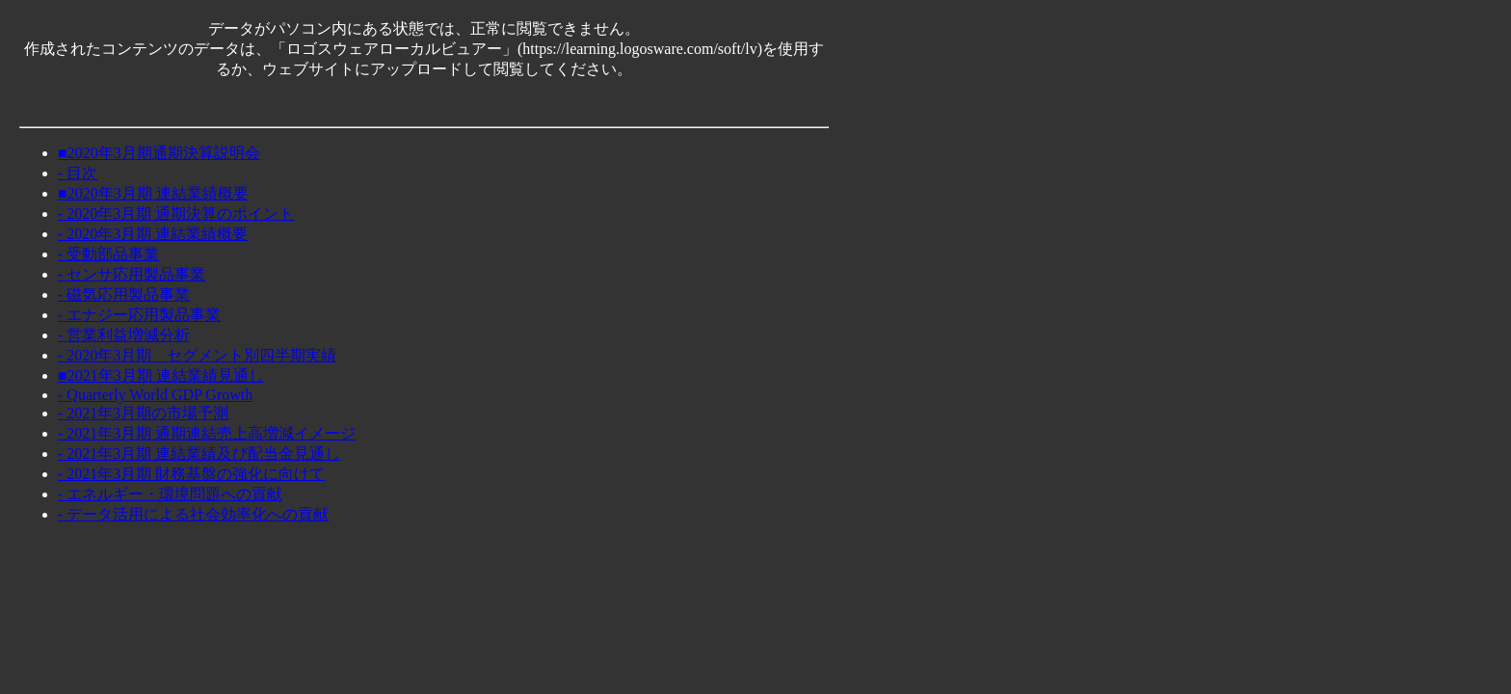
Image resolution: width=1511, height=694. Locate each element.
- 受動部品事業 (108, 254)
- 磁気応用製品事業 (124, 294)
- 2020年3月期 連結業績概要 (153, 234)
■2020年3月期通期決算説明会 (159, 153)
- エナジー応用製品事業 (139, 315)
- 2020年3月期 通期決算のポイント (176, 213)
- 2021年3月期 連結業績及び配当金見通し (199, 453)
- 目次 (77, 173)
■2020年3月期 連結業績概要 (153, 193)
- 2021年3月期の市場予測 (143, 413)
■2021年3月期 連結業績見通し (161, 375)
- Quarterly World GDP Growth (155, 395)
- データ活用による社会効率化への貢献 (193, 514)
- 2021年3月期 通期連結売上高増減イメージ (207, 433)
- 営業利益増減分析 (124, 335)
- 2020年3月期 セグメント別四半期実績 (197, 355)
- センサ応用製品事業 (131, 274)
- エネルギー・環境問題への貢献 (170, 494)
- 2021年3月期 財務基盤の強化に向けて (191, 474)
